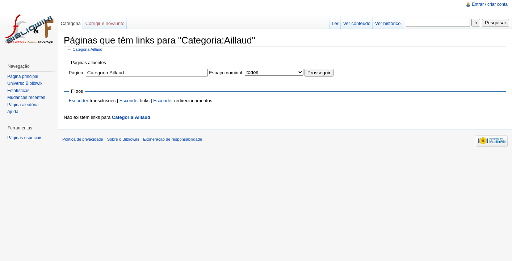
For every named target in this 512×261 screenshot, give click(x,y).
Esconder (78, 100)
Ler (335, 23)
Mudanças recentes (26, 97)
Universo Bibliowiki (25, 83)
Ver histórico (387, 23)
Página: (76, 72)
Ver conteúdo (356, 23)
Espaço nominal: (226, 72)
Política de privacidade (82, 139)
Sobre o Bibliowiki (123, 139)
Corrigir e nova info (105, 23)
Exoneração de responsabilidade (172, 139)
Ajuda (12, 111)
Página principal (22, 76)
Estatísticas (18, 90)
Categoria (70, 23)
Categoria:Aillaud (87, 49)
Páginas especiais (24, 137)
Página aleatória (23, 104)
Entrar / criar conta (490, 4)
